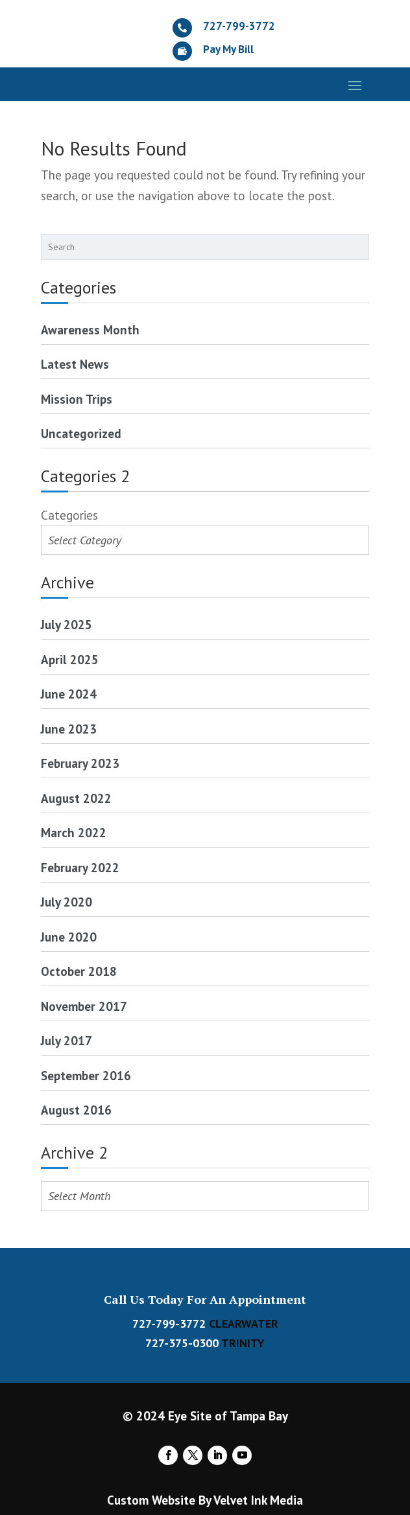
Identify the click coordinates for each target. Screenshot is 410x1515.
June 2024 (69, 694)
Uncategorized (81, 433)
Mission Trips (76, 399)
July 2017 (66, 1040)
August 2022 (76, 798)
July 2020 (66, 902)
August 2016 (76, 1110)
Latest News (75, 364)
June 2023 (69, 729)
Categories (69, 515)
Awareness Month (90, 330)
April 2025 (70, 659)
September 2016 (86, 1075)
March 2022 (73, 832)
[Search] (362, 247)
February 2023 (80, 763)
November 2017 (84, 1006)
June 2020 (69, 937)
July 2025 (66, 624)
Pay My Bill (228, 49)
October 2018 (79, 971)
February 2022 (80, 867)
